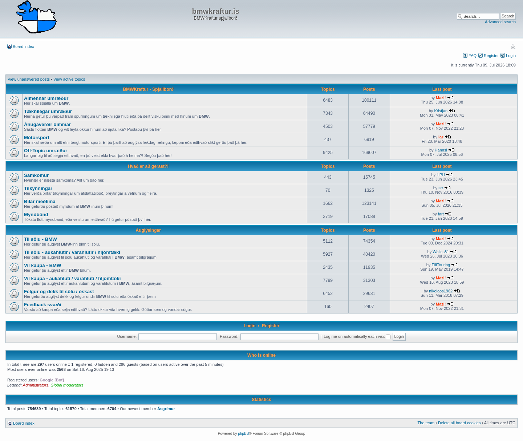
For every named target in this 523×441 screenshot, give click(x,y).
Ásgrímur (166, 408)
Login (511, 55)
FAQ (473, 55)
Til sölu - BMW (40, 239)
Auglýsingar (148, 230)
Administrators (35, 385)
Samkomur (36, 175)
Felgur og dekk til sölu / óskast (59, 291)
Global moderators (67, 385)
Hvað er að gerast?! (148, 166)
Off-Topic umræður (45, 150)
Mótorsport (36, 137)
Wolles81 (441, 252)
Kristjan (440, 111)
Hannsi (441, 150)
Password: (229, 336)
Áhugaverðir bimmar (47, 124)
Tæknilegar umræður (48, 111)
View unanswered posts (29, 79)
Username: (127, 336)
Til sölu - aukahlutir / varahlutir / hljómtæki (72, 252)
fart (441, 214)
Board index (23, 46)
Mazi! (441, 98)
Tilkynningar (38, 188)
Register (491, 55)
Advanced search (500, 22)
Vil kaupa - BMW (42, 265)
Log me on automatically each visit (357, 336)
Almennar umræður (46, 98)
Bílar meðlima (40, 201)
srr (440, 188)
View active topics (69, 79)
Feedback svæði (42, 304)
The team (426, 423)
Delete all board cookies (459, 423)
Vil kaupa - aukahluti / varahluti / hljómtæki (72, 278)
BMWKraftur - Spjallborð (148, 89)
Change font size (513, 46)
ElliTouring (440, 265)
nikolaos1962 (441, 291)
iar (440, 137)
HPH (441, 175)
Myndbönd (36, 214)
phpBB (243, 434)
